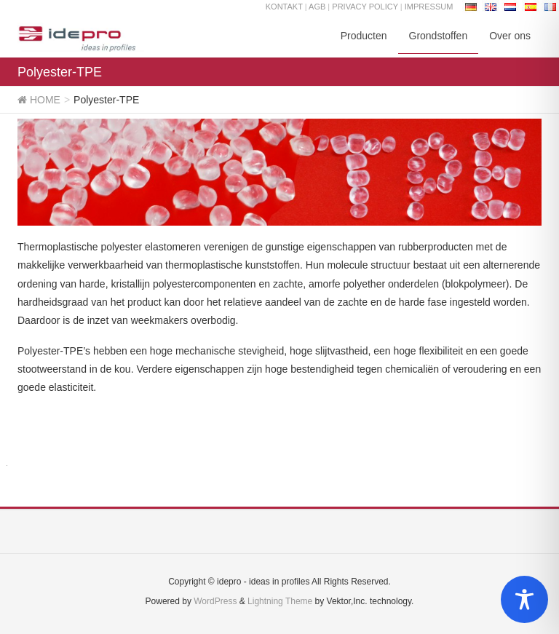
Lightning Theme (279, 601)
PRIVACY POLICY (366, 6)
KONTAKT (284, 6)
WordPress (215, 601)
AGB (317, 6)
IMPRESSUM (429, 6)
